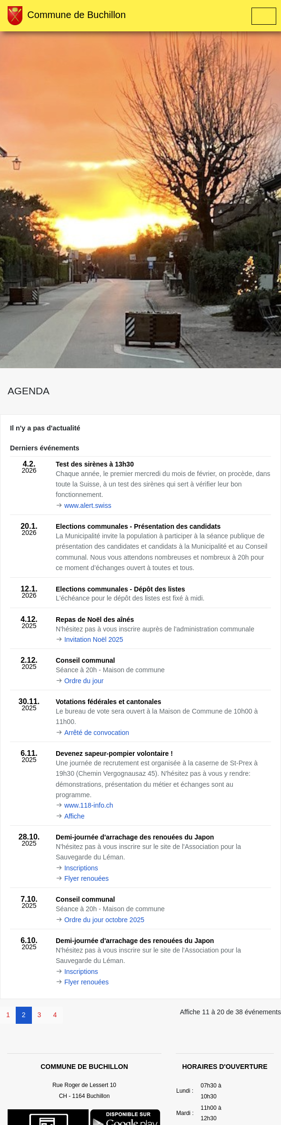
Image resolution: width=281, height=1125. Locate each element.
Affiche (74, 816)
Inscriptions (81, 868)
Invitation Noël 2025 (93, 639)
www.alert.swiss (87, 505)
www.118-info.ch (88, 805)
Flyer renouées (86, 878)
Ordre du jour (83, 681)
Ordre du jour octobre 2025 (104, 920)
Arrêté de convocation (96, 732)
